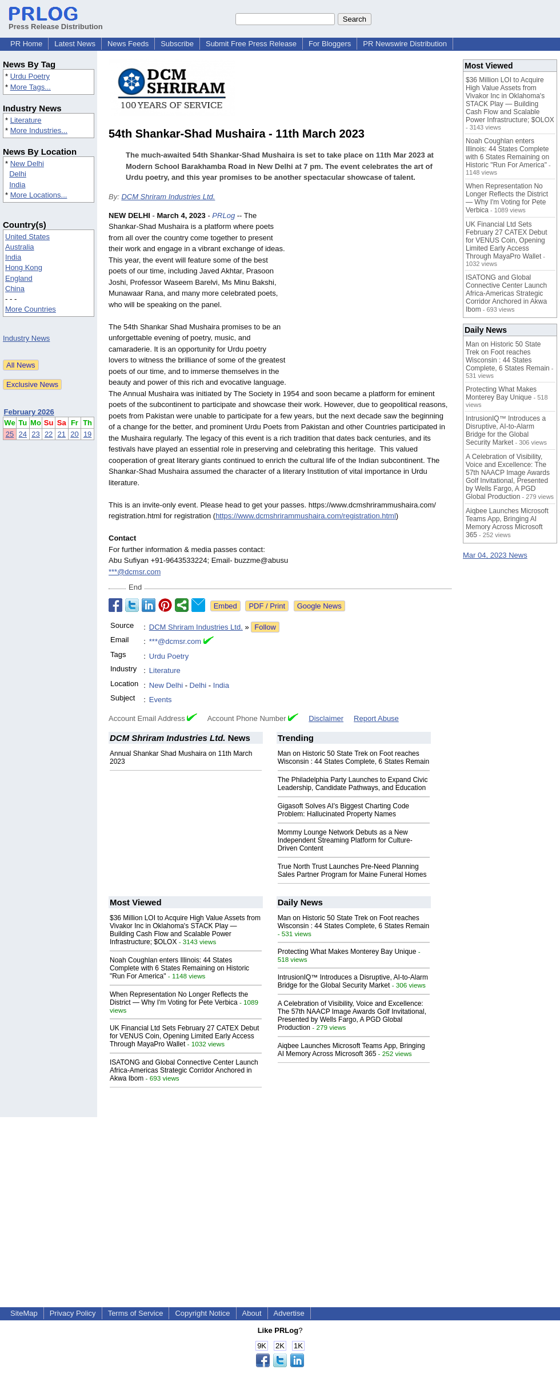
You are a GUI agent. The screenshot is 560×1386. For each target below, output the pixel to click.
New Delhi (27, 163)
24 (23, 434)
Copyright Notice (202, 1313)
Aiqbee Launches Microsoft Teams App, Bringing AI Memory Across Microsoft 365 (351, 1050)
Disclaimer (326, 718)
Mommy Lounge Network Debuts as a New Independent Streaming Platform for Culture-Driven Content (345, 840)
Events (160, 699)
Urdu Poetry (30, 76)
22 (49, 434)
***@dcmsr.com (135, 571)
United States (27, 236)
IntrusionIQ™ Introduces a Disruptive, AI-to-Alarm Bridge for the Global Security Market (353, 981)
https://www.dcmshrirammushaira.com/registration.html (305, 515)
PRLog (223, 215)
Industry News (26, 338)
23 (35, 434)
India (17, 184)
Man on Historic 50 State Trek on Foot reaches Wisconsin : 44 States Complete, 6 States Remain (353, 757)
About (252, 1313)
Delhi (17, 174)
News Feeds (128, 43)
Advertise (289, 1313)
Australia (19, 247)
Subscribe (177, 43)
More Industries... (38, 130)
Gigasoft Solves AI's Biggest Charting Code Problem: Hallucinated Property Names (343, 810)
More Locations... (38, 195)
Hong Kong (23, 267)
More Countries (30, 309)
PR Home (26, 43)
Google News (319, 606)
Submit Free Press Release (251, 43)
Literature (26, 120)
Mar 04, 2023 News (495, 555)
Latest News (74, 43)
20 (74, 434)
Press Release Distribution (56, 22)
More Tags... (30, 87)
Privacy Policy (73, 1313)
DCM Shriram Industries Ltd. (168, 196)
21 (62, 434)
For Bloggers (330, 43)
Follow (265, 627)
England (19, 278)
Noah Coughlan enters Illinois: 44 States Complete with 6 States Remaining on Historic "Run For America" (179, 968)
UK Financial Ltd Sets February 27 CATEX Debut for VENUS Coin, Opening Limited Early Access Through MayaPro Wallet (184, 1036)
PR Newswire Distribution (405, 43)
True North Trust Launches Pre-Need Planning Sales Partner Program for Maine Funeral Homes (352, 871)
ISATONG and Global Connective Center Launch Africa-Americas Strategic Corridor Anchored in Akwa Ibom (184, 1070)
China (15, 288)
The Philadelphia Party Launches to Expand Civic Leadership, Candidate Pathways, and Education (353, 784)
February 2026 (29, 412)
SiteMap (24, 1313)
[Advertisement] (372, 294)
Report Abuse (376, 718)
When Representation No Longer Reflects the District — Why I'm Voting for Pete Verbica (179, 998)
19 (87, 434)
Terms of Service (135, 1313)
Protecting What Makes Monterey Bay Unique (347, 952)
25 (10, 434)
